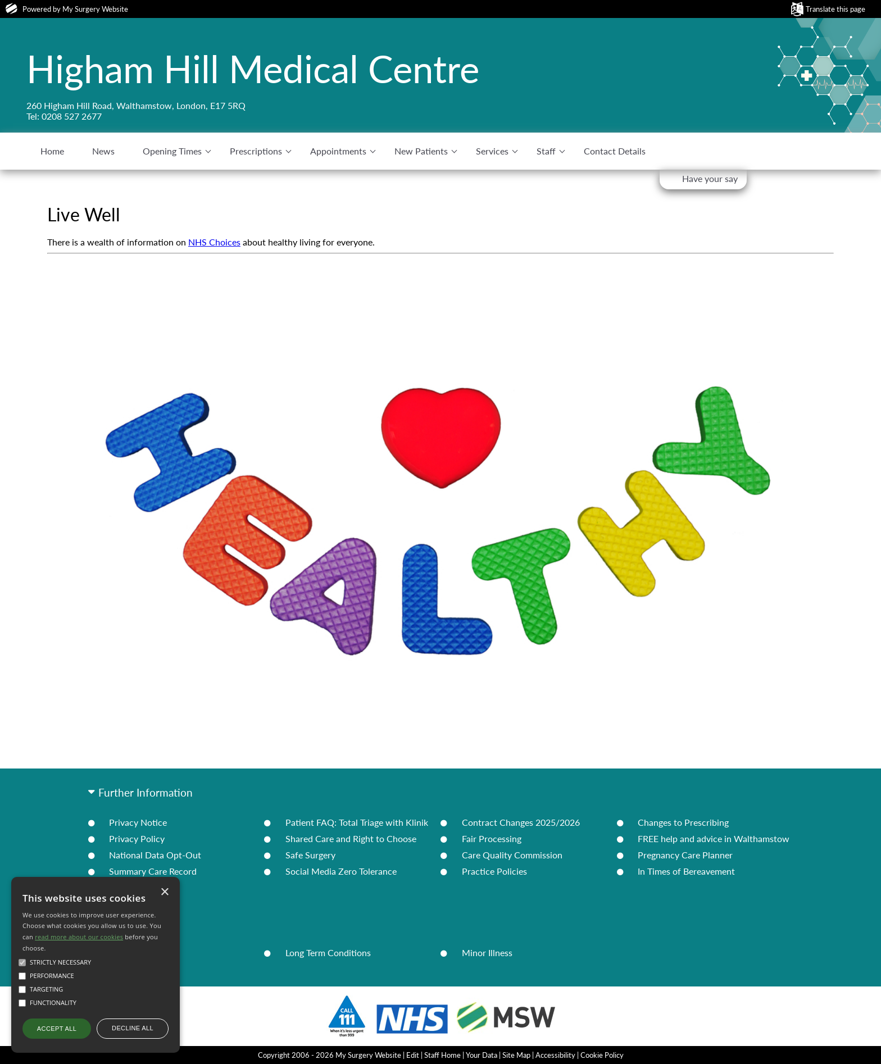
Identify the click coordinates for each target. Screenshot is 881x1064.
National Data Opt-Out (155, 854)
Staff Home (442, 1055)
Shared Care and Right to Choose (350, 838)
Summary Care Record (153, 871)
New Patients (421, 150)
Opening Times (172, 150)
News (103, 150)
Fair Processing (491, 838)
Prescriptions (256, 150)
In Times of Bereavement (686, 871)
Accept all (56, 1028)
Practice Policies (494, 871)
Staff (546, 150)
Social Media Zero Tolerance (341, 871)
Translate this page (835, 8)
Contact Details (615, 150)
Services (492, 150)
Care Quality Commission (512, 854)
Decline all (132, 1028)
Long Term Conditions (328, 952)
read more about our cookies (79, 937)
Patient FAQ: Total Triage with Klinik (356, 822)
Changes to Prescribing (683, 822)
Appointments (338, 150)
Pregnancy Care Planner (685, 854)
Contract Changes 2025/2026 (521, 822)
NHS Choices (214, 242)
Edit (412, 1055)
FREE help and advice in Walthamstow (713, 838)
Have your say (710, 178)
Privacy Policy (137, 838)
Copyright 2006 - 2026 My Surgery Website (329, 1055)
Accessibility (555, 1055)
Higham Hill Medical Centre (252, 68)
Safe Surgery (310, 854)
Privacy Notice (138, 822)
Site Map (516, 1055)
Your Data (481, 1055)
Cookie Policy (602, 1055)
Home (52, 150)
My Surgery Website (95, 8)
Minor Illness (487, 952)
